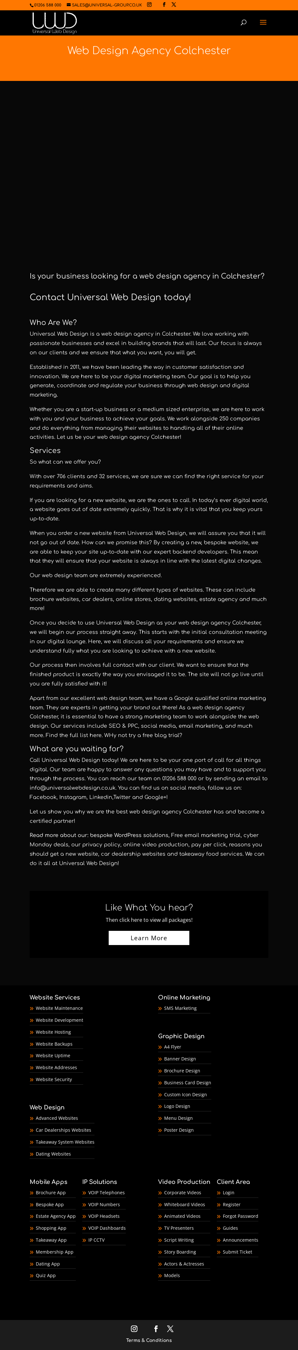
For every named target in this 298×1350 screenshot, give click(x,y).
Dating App (48, 1264)
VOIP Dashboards (107, 1228)
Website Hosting (53, 1032)
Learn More (149, 938)
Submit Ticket (237, 1252)
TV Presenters (179, 1228)
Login (228, 1192)
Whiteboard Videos (184, 1204)
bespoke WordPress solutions (129, 835)
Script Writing (179, 1240)
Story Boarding (180, 1252)
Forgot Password (240, 1216)
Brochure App (51, 1192)
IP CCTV (96, 1240)
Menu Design (178, 1118)
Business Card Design (187, 1082)
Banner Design (180, 1059)
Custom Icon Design (185, 1094)
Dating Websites (53, 1154)
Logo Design (177, 1106)
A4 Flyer (172, 1047)
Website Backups (54, 1044)
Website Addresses (56, 1067)
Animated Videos (182, 1216)
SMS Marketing (180, 1008)
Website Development (59, 1020)
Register (232, 1204)
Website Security (54, 1079)
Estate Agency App (56, 1216)
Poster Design (179, 1130)
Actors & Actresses (184, 1264)
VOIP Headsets (104, 1216)
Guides (230, 1228)
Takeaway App (51, 1240)
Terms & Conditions (149, 1340)
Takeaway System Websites (65, 1142)
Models (172, 1275)
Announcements (240, 1240)
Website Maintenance (59, 1008)
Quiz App (46, 1275)
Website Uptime (53, 1055)
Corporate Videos (182, 1192)
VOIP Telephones (106, 1192)
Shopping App (51, 1228)
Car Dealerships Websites (63, 1130)
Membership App (55, 1252)
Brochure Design (182, 1071)
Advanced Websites (57, 1118)
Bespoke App (50, 1204)
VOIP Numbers (104, 1204)
